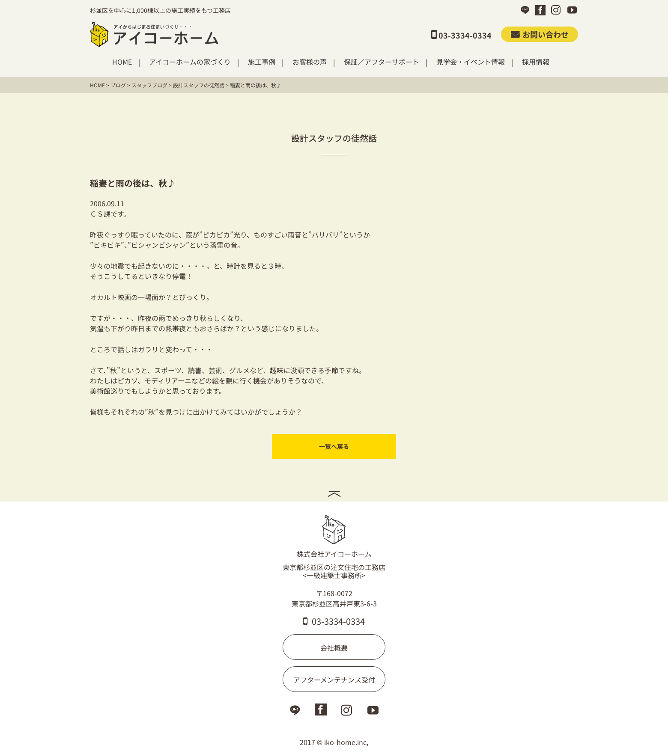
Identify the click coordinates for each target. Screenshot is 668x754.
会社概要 (334, 647)
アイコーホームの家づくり (190, 62)
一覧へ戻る (334, 446)
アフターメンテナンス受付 (334, 679)
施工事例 (261, 62)
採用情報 (535, 62)
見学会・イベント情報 (470, 62)
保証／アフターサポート (381, 62)
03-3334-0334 (334, 621)
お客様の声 (309, 62)
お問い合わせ (540, 34)
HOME (122, 62)
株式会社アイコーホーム (334, 536)
